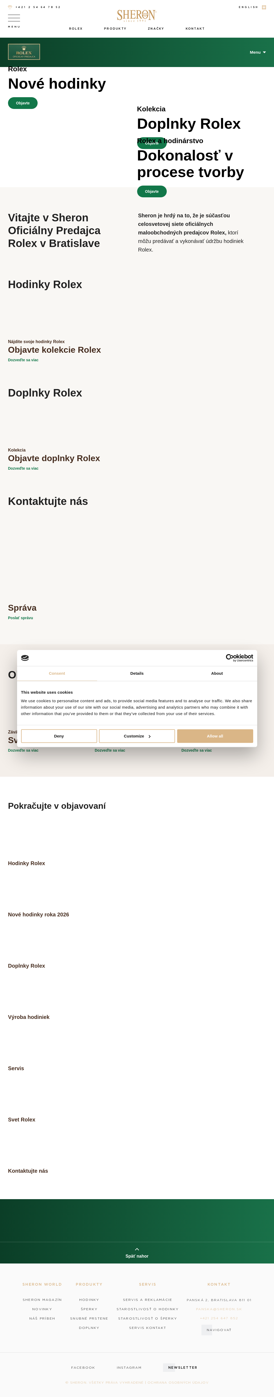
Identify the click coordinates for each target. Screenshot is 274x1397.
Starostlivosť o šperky (147, 1318)
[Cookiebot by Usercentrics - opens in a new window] (230, 658)
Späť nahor (137, 1252)
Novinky (42, 1309)
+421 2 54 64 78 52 (34, 7)
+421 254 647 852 (219, 1318)
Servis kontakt (147, 1327)
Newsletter (183, 1367)
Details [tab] (137, 673)
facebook (83, 1367)
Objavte (23, 103)
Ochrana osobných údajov (178, 1382)
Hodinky (89, 1299)
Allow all (215, 736)
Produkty (115, 28)
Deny (59, 736)
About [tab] (217, 673)
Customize (137, 736)
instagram (129, 1367)
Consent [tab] (57, 673)
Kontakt (195, 28)
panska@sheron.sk (219, 1309)
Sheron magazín (42, 1299)
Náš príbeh (42, 1318)
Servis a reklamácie (148, 1299)
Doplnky (89, 1327)
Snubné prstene (89, 1318)
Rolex (76, 28)
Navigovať (219, 1330)
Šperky (89, 1309)
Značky (156, 28)
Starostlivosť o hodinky (148, 1309)
